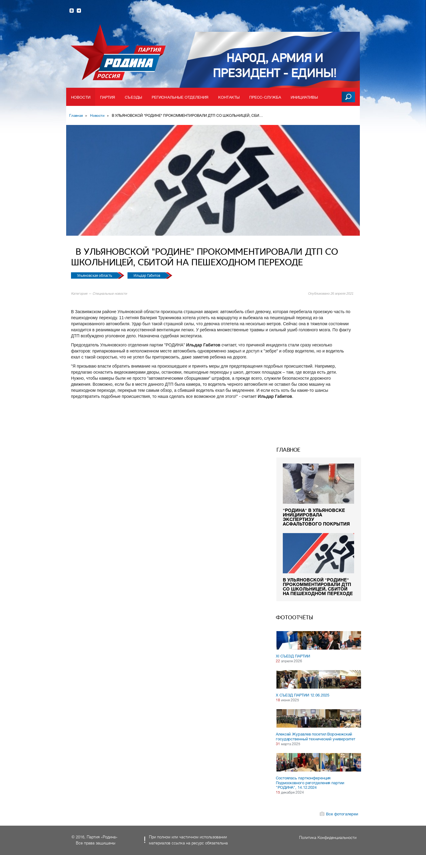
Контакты (229, 97)
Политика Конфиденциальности (328, 837)
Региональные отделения (180, 97)
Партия (107, 97)
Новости (80, 97)
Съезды (133, 97)
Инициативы (304, 97)
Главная (76, 115)
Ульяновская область (95, 275)
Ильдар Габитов (147, 275)
